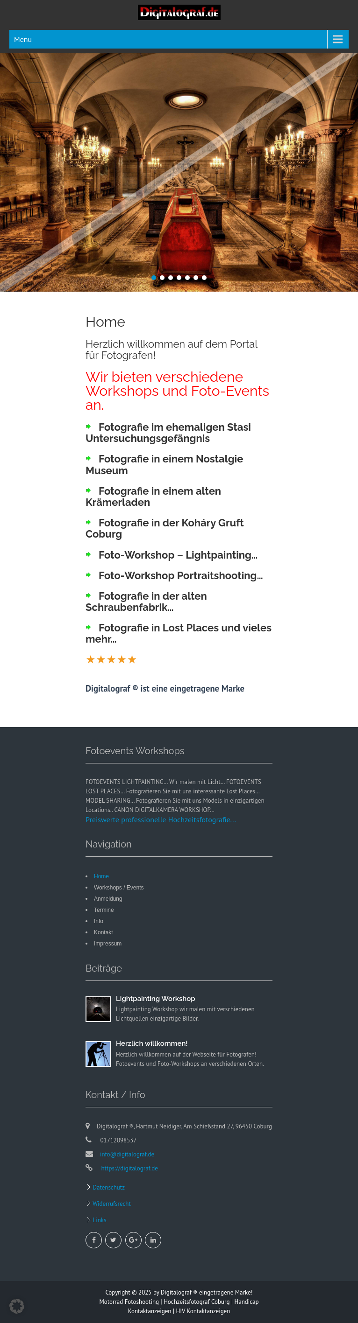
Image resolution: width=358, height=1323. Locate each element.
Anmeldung (108, 899)
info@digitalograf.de (127, 1154)
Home (101, 876)
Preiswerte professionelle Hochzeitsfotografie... (161, 819)
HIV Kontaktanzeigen (203, 1311)
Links (99, 1220)
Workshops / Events (119, 887)
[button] (17, 1306)
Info (98, 921)
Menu (23, 39)
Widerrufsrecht (111, 1204)
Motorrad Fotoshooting (129, 1302)
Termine (104, 910)
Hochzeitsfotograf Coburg (196, 1302)
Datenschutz (108, 1187)
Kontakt (103, 932)
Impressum (108, 943)
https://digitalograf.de (129, 1168)
